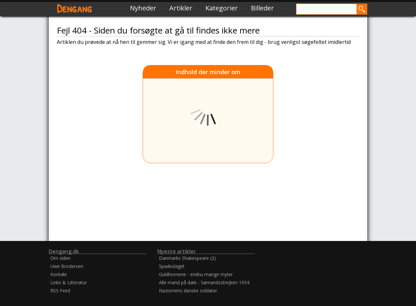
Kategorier (221, 8)
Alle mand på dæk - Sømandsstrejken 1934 (204, 282)
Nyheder (143, 8)
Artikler (180, 8)
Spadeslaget (172, 266)
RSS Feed (60, 290)
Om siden (60, 258)
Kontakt (58, 274)
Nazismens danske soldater (188, 290)
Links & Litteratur (68, 282)
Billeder (262, 8)
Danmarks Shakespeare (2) (187, 258)
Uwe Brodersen (66, 266)
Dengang (74, 8)
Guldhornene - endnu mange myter (196, 274)
